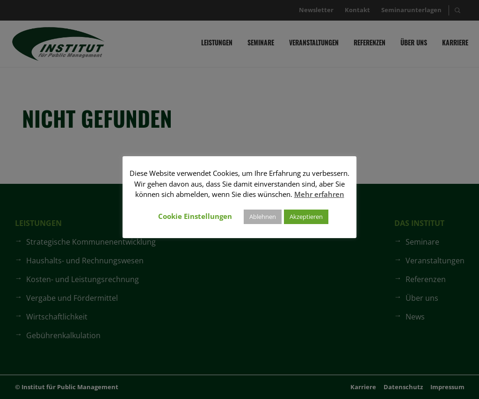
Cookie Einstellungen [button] (195, 216)
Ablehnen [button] (262, 216)
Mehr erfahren (319, 194)
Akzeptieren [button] (306, 216)
